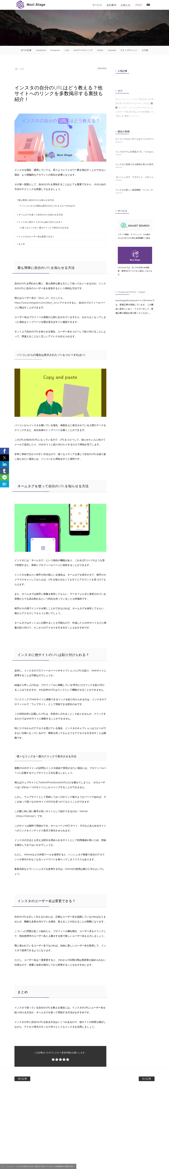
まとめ (21, 244)
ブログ (138, 4)
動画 (147, 111)
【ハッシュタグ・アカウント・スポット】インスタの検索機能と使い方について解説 (135, 177)
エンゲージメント (141, 107)
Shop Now (136, 103)
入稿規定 (146, 103)
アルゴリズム (130, 111)
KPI (139, 111)
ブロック (119, 116)
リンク (28, 69)
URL (18, 69)
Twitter (100, 50)
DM (143, 111)
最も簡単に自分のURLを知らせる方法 (35, 200)
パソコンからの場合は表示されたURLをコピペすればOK (47, 206)
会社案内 (111, 4)
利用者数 (126, 103)
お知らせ (125, 4)
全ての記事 (26, 50)
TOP (3, 1166)
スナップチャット (128, 50)
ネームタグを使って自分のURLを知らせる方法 (40, 215)
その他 (145, 50)
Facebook (41, 50)
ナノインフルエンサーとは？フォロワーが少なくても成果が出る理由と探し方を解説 (135, 139)
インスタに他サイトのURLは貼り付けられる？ (40, 222)
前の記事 (32, 1079)
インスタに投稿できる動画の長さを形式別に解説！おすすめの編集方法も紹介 (135, 164)
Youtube (112, 50)
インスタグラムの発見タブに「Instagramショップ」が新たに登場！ (135, 151)
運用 (126, 116)
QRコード (120, 99)
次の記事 (136, 1079)
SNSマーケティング (83, 50)
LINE (67, 50)
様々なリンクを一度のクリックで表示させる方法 (44, 228)
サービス (97, 4)
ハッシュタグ (131, 99)
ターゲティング (125, 107)
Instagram (55, 50)
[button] (4, 451)
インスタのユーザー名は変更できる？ (35, 237)
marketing (134, 116)
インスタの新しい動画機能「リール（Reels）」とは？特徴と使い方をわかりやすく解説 (135, 189)
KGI (149, 99)
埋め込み (143, 99)
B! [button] (4, 484)
